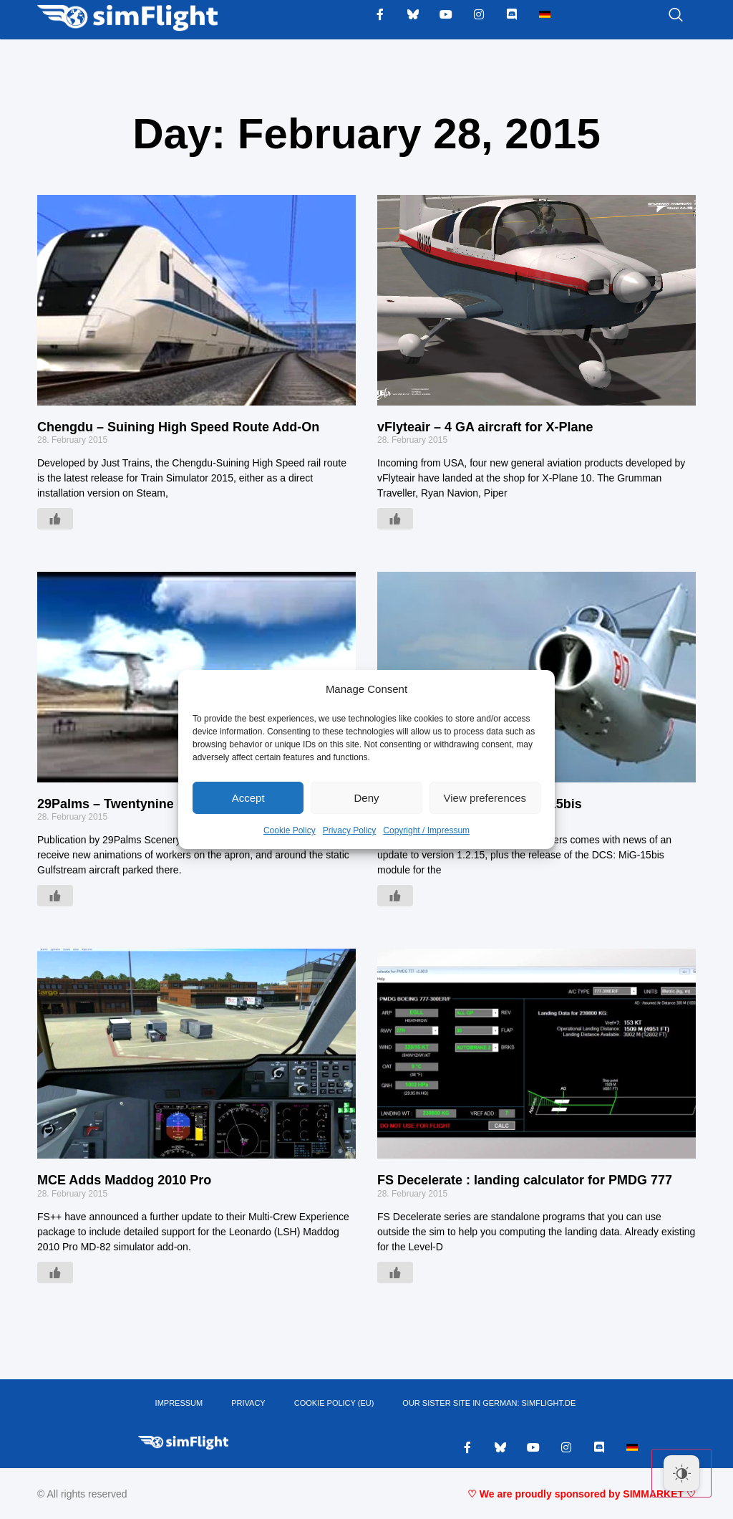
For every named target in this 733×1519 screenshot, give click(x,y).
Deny (366, 798)
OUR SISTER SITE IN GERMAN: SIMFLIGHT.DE (489, 1403)
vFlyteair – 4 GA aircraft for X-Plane (485, 427)
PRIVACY (248, 1403)
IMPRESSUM (179, 1403)
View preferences (485, 798)
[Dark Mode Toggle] (681, 1473)
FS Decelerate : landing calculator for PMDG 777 (524, 1180)
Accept (248, 798)
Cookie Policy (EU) (334, 1403)
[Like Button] (55, 519)
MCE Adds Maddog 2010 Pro (124, 1180)
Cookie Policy (289, 830)
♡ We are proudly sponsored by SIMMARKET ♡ (581, 1494)
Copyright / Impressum (426, 830)
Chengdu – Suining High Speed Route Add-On (178, 427)
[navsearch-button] (658, 16)
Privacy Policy (350, 830)
